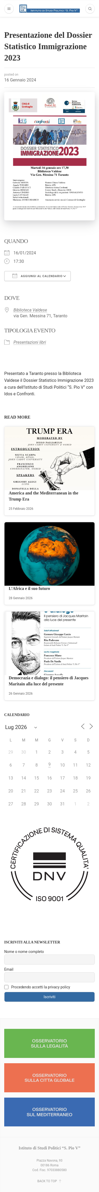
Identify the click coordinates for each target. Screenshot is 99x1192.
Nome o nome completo (24, 952)
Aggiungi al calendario (37, 275)
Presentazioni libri (29, 342)
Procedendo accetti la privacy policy (37, 987)
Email (8, 969)
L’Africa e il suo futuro (29, 588)
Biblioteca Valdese (30, 310)
